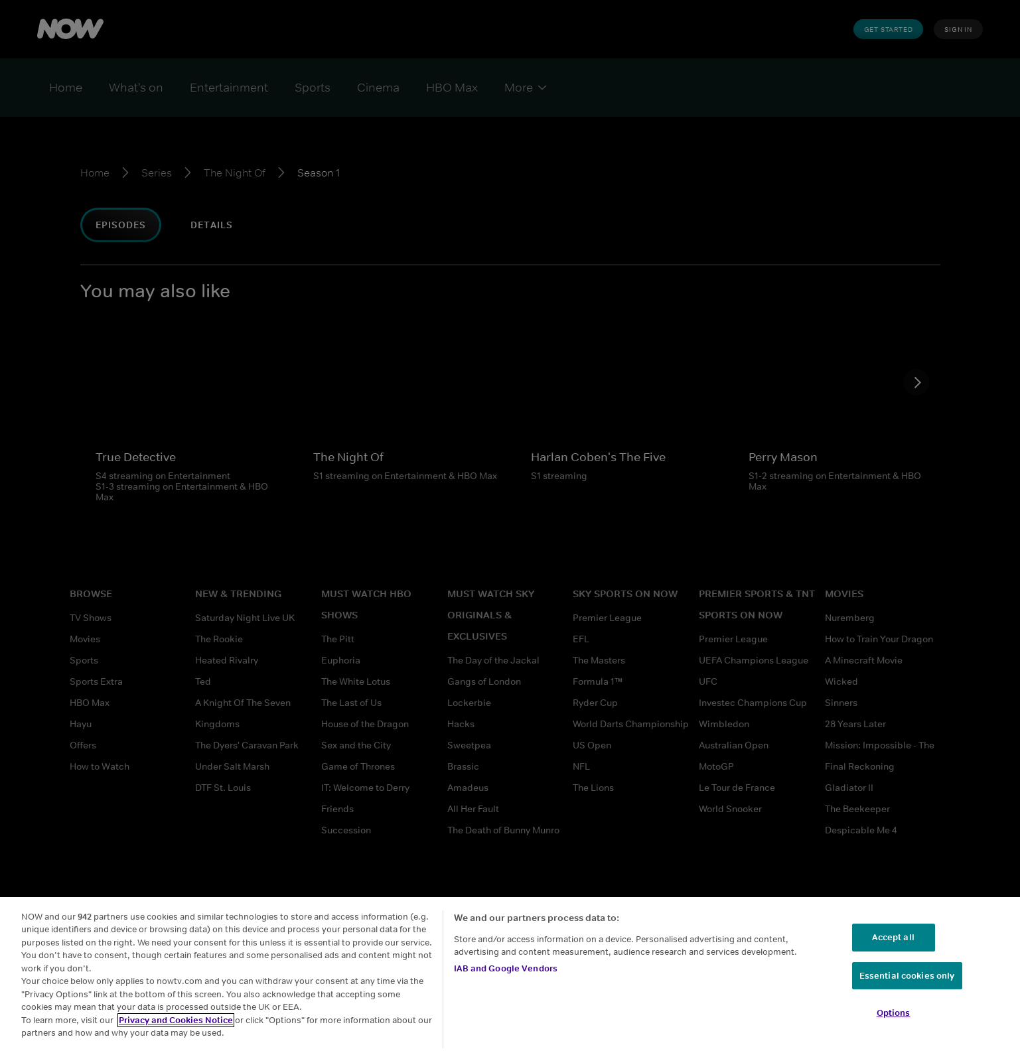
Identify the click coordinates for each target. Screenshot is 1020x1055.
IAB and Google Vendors (505, 968)
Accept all (893, 937)
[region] (510, 976)
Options (894, 1013)
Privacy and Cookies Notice (176, 1020)
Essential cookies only (907, 975)
